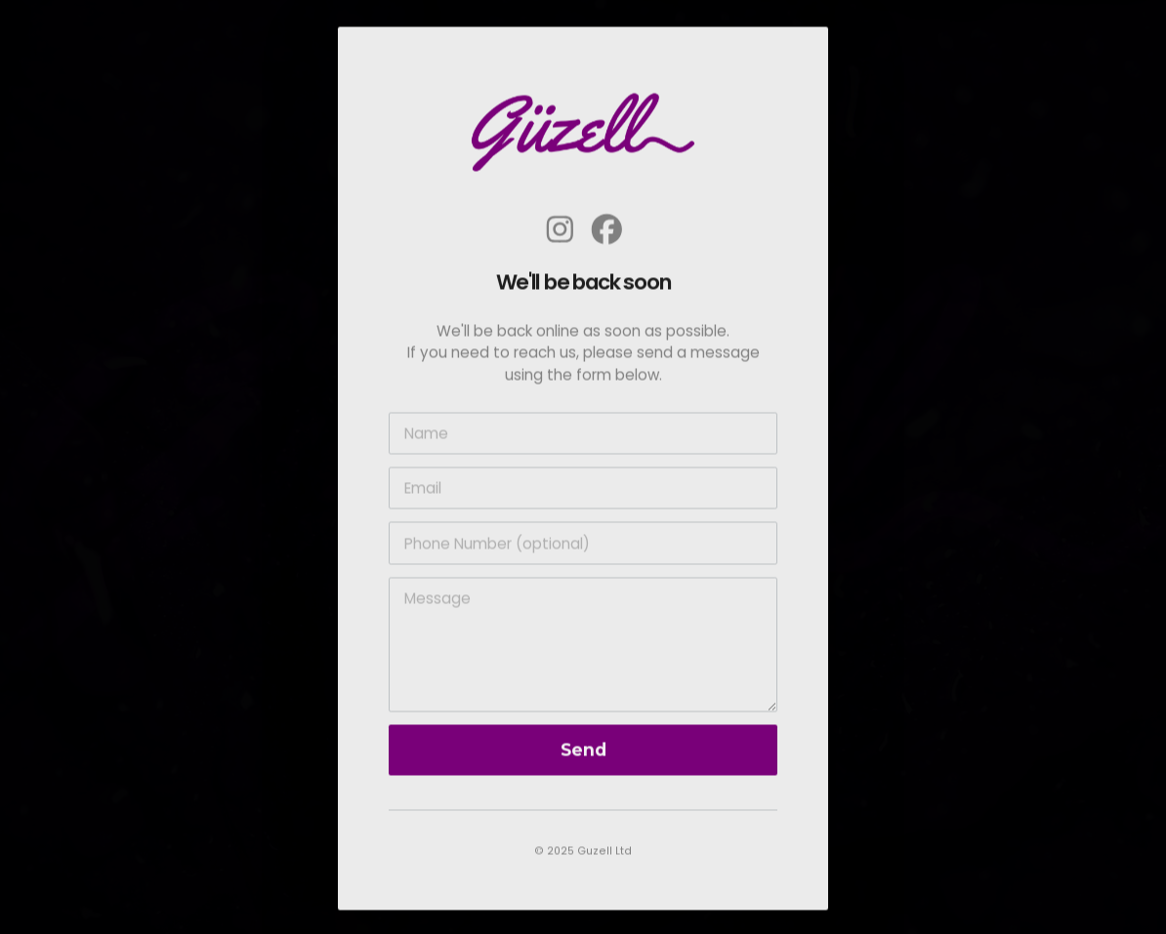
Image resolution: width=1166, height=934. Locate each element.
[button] (560, 233)
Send (583, 754)
